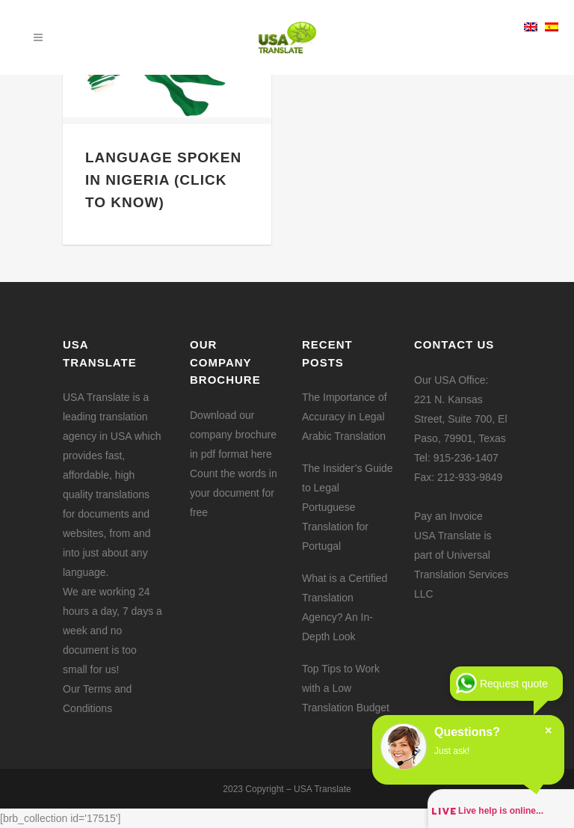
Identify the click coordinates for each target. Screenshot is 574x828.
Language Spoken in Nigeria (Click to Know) (163, 180)
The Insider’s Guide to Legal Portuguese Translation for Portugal (347, 507)
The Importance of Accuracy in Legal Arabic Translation (344, 416)
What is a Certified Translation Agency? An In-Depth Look (344, 607)
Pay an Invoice (448, 516)
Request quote (514, 684)
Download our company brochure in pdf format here (233, 434)
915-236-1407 (466, 458)
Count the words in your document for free (233, 492)
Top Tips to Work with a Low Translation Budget (345, 688)
